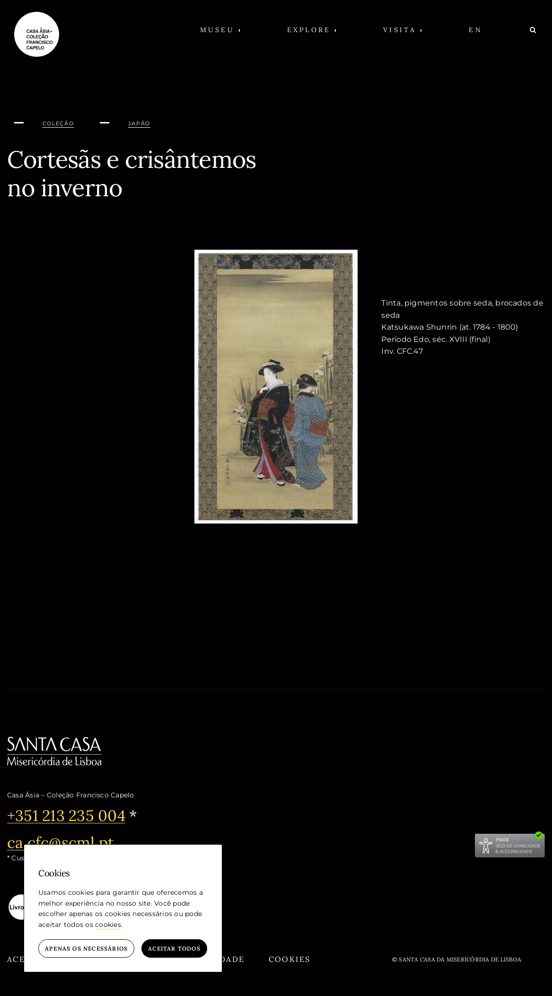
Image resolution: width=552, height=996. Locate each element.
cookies (108, 924)
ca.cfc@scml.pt (60, 842)
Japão (139, 123)
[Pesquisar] (534, 29)
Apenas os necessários (86, 948)
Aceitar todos (174, 948)
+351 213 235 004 (66, 815)
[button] (220, 29)
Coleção (58, 123)
